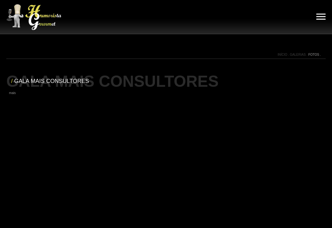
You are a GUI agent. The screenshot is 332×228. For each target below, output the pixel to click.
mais (12, 93)
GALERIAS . (299, 54)
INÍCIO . (284, 54)
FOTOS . (314, 54)
